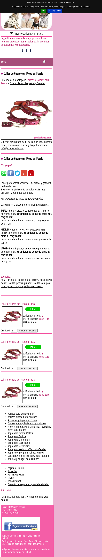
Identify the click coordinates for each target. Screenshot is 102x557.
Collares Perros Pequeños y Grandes (27, 83)
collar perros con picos (12, 286)
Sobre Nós (12, 471)
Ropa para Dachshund (19, 442)
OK (43, 11)
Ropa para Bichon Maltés (20, 433)
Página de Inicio (16, 468)
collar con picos (42, 283)
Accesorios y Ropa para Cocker (22, 420)
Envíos (11, 477)
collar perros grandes (20, 283)
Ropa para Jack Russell (19, 446)
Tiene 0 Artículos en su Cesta (29, 33)
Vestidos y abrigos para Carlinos (23, 459)
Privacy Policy (55, 11)
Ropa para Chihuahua (19, 439)
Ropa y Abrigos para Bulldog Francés (26, 452)
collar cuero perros (28, 279)
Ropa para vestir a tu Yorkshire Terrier (27, 449)
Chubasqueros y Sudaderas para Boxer (27, 423)
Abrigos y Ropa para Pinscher (22, 417)
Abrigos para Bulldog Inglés (21, 413)
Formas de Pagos (16, 474)
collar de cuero (9, 279)
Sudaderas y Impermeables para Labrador (29, 455)
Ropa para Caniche (17, 436)
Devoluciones (14, 481)
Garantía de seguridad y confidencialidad (28, 484)
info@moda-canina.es (12, 148)
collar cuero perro (33, 286)
